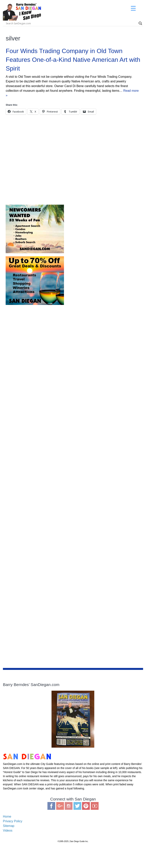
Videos (7, 830)
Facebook (51, 806)
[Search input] (37, 23)
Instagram (69, 806)
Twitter (77, 806)
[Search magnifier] (140, 23)
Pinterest (86, 806)
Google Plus (60, 806)
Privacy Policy (12, 821)
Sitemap (8, 825)
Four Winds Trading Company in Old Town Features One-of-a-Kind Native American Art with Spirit (73, 59)
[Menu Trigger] (133, 8)
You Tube (95, 806)
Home (7, 816)
